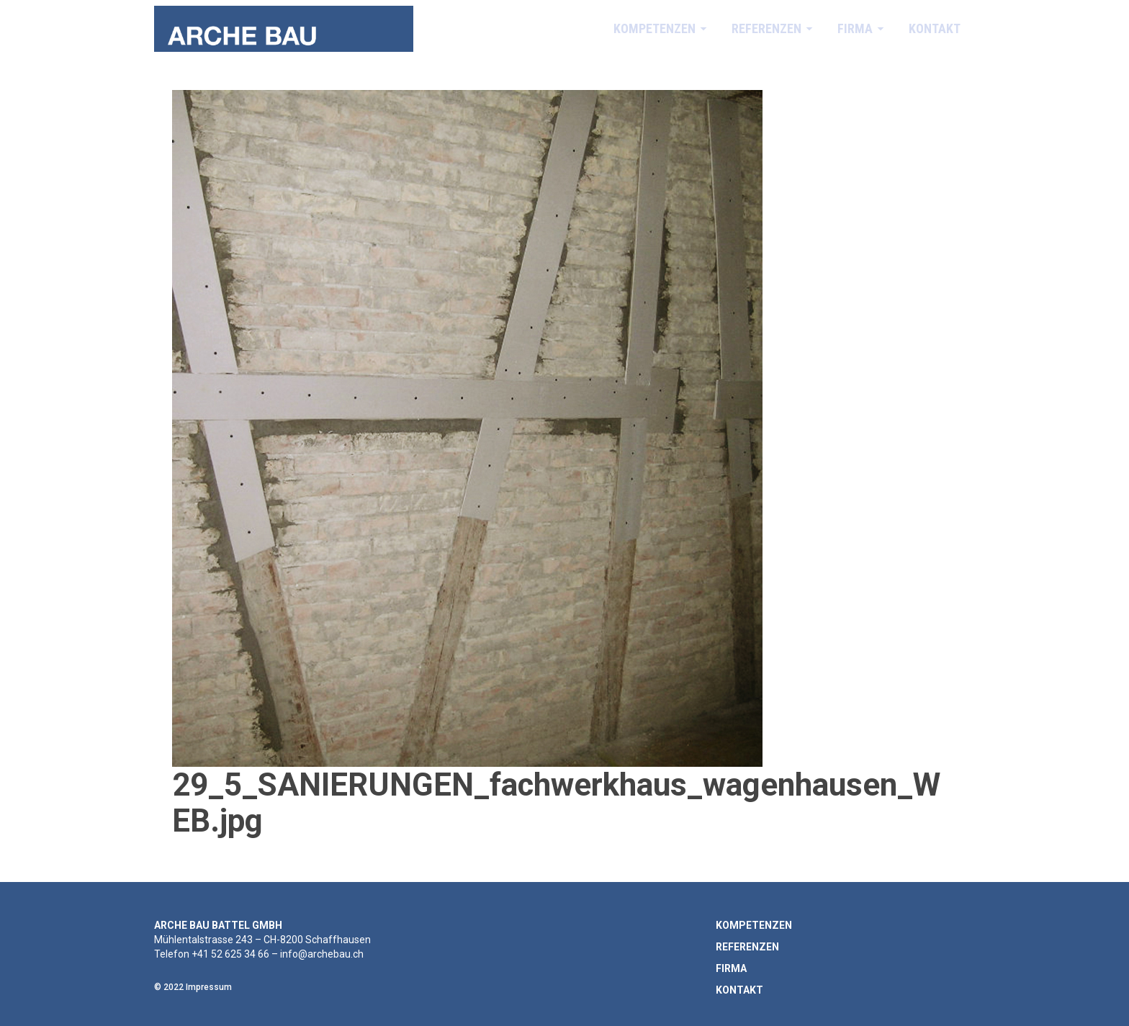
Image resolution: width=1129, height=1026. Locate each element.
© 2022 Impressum (193, 987)
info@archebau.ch (322, 954)
